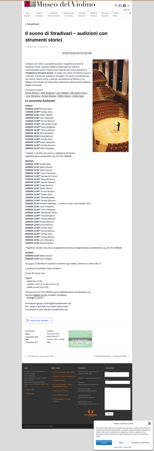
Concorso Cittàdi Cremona (68, 14)
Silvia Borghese (48, 93)
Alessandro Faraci (79, 93)
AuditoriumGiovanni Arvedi (53, 14)
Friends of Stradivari (59, 380)
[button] (149, 423)
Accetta (104, 442)
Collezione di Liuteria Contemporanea (64, 376)
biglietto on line (40, 295)
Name (117, 373)
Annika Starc (78, 96)
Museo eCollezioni (39, 14)
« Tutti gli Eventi (32, 24)
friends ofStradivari (93, 14)
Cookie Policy (118, 447)
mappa (32, 374)
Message (117, 397)
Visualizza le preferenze (140, 442)
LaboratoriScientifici (105, 14)
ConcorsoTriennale (82, 14)
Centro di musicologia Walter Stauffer (64, 372)
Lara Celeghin (62, 93)
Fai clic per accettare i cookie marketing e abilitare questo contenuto (80, 340)
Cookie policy (30, 393)
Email (117, 381)
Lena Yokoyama (33, 96)
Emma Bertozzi (32, 93)
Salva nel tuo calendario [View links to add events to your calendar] (39, 320)
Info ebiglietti (28, 14)
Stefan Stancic (64, 96)
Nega (121, 442)
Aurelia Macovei (49, 96)
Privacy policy (30, 389)
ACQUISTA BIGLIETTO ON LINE (77, 53)
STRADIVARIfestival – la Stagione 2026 (110, 356)
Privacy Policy (127, 447)
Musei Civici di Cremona (60, 391)
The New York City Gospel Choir (40, 356)
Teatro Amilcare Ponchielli (60, 395)
